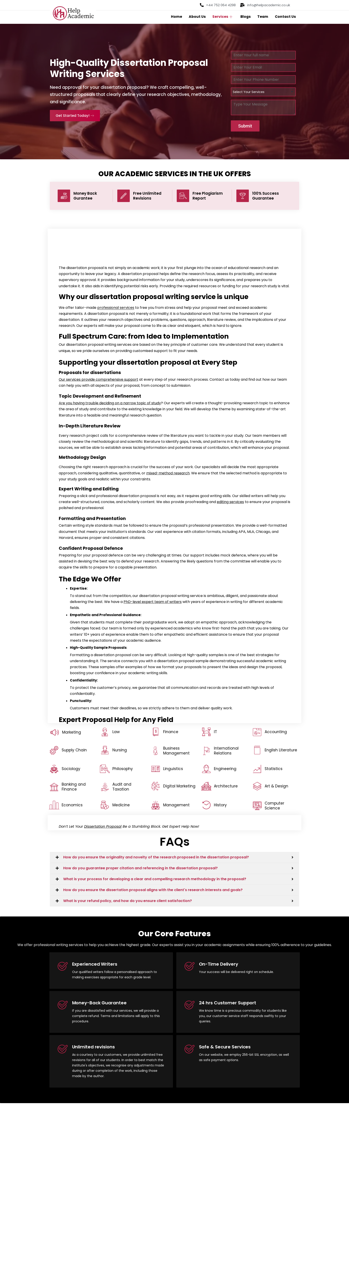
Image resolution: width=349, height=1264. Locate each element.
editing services (230, 502)
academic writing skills (147, 673)
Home (175, 16)
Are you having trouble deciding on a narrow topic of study (110, 404)
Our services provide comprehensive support (98, 380)
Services (221, 16)
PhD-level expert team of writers (153, 602)
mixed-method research (168, 473)
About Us (195, 16)
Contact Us (285, 16)
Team (262, 16)
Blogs (244, 16)
